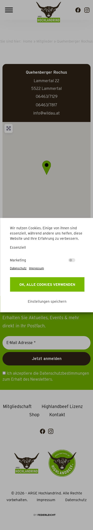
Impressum (36, 268)
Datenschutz (18, 268)
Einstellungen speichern (47, 301)
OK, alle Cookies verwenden (47, 284)
